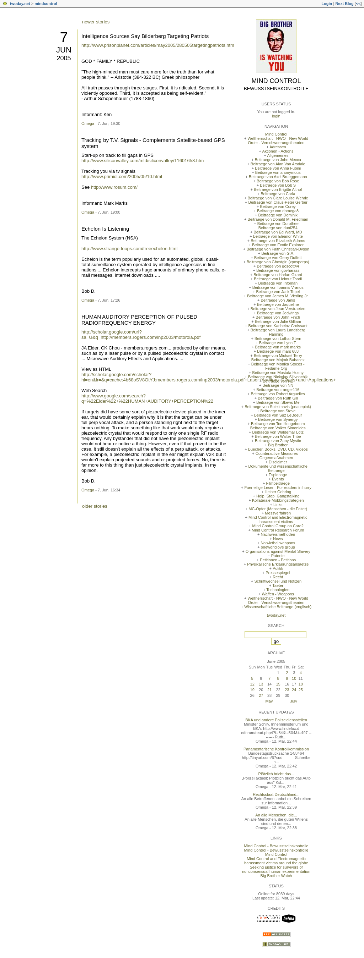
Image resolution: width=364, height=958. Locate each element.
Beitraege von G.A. (277, 253)
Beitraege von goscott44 (278, 266)
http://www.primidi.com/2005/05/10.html (121, 176)
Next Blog (344, 3)
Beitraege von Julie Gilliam (278, 321)
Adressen (277, 147)
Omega (87, 123)
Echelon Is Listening (105, 229)
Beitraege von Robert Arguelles (278, 394)
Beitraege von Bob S (278, 185)
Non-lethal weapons (278, 543)
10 (294, 678)
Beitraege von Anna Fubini (278, 168)
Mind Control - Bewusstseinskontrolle (276, 846)
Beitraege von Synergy (278, 419)
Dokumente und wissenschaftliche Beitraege (277, 468)
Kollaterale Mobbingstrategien (278, 500)
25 (301, 690)
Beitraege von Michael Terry (278, 355)
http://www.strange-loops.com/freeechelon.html (129, 248)
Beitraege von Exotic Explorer (278, 245)
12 (252, 684)
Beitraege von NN (277, 385)
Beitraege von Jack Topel (278, 292)
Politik (278, 568)
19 (252, 690)
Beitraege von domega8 (278, 211)
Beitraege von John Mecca (278, 160)
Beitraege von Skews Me (278, 402)
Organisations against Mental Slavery (278, 551)
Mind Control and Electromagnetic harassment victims (277, 519)
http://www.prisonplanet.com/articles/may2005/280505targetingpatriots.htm (157, 45)
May (269, 701)
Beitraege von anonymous (278, 172)
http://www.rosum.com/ (114, 187)
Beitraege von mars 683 (278, 351)
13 (261, 684)
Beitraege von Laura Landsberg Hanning (278, 332)
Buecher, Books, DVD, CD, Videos (278, 449)
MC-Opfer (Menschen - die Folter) (277, 509)
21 (269, 690)
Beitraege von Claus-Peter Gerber (277, 202)
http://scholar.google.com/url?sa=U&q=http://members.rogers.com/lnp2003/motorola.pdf (140, 334)
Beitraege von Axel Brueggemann (278, 177)
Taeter (277, 585)
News (278, 538)
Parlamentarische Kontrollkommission (276, 749)
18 (301, 684)
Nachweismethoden (278, 534)
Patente (278, 556)
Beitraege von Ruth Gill (278, 398)
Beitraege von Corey (278, 206)
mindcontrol (45, 3)
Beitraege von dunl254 (278, 228)
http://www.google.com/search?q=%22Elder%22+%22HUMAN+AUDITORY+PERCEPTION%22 (147, 398)
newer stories (95, 21)
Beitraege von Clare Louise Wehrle (278, 198)
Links (278, 504)
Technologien (277, 590)
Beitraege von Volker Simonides (278, 428)
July (293, 701)
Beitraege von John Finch (278, 317)
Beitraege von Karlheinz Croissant (277, 326)
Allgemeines (277, 155)
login (276, 116)
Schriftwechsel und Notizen (277, 581)
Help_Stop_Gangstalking (278, 496)
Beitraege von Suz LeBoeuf (278, 415)
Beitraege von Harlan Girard (277, 274)
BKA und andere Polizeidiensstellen (276, 720)
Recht (278, 577)
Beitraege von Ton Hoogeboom (278, 424)
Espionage (278, 475)
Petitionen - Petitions (278, 560)
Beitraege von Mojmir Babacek (278, 360)
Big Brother (278, 445)
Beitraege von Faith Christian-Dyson (277, 249)
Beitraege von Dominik (278, 215)
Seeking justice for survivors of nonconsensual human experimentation (276, 869)
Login (326, 3)
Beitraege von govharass (278, 270)
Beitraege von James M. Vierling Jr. (278, 296)
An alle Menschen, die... (276, 815)
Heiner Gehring (277, 492)
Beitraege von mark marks (278, 347)
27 (261, 695)
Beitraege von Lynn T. (278, 343)
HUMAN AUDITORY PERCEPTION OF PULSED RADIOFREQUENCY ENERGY (139, 320)
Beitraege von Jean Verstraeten (278, 309)
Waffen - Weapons (278, 594)
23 (287, 690)
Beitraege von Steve (277, 411)
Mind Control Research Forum (278, 530)
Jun (63, 49)
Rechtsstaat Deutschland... (276, 794)
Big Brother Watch (276, 876)
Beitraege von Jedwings (278, 313)
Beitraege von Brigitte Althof (278, 189)
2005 (64, 58)
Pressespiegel (278, 573)
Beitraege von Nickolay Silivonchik (278, 377)
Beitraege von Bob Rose (278, 181)
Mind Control (276, 80)
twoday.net (20, 3)
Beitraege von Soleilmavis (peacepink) (278, 406)
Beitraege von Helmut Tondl (278, 279)
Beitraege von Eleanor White (278, 236)
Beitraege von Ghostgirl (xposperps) (278, 262)
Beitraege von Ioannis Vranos (278, 287)
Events (278, 479)
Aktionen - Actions (277, 151)
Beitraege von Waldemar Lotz (278, 432)
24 (294, 690)
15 (278, 684)
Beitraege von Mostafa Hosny (278, 372)
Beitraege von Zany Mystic (278, 441)
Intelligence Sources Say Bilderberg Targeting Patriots (145, 36)
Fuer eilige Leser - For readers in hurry (278, 487)
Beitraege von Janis (278, 300)
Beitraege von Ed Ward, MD (277, 232)
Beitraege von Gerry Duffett (278, 257)
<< (358, 3)
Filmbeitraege (278, 483)
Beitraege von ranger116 (277, 389)
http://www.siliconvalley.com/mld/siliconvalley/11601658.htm (142, 160)
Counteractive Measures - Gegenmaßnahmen (278, 455)
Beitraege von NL (278, 381)
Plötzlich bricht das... (276, 774)
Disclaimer (278, 462)
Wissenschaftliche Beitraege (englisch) (277, 607)
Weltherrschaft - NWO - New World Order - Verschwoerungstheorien (277, 140)
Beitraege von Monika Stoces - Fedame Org (278, 366)
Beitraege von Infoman (278, 283)
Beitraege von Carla (278, 194)
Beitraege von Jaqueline (278, 304)
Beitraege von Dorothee (278, 223)
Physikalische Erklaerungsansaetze (278, 564)
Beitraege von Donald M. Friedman (277, 219)
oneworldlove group (278, 547)
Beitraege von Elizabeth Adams (278, 240)
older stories (94, 506)
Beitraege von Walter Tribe (278, 436)
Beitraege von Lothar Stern (278, 338)
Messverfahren (278, 513)
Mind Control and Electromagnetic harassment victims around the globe (276, 861)
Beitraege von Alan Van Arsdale (278, 164)
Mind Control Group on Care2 (278, 526)
